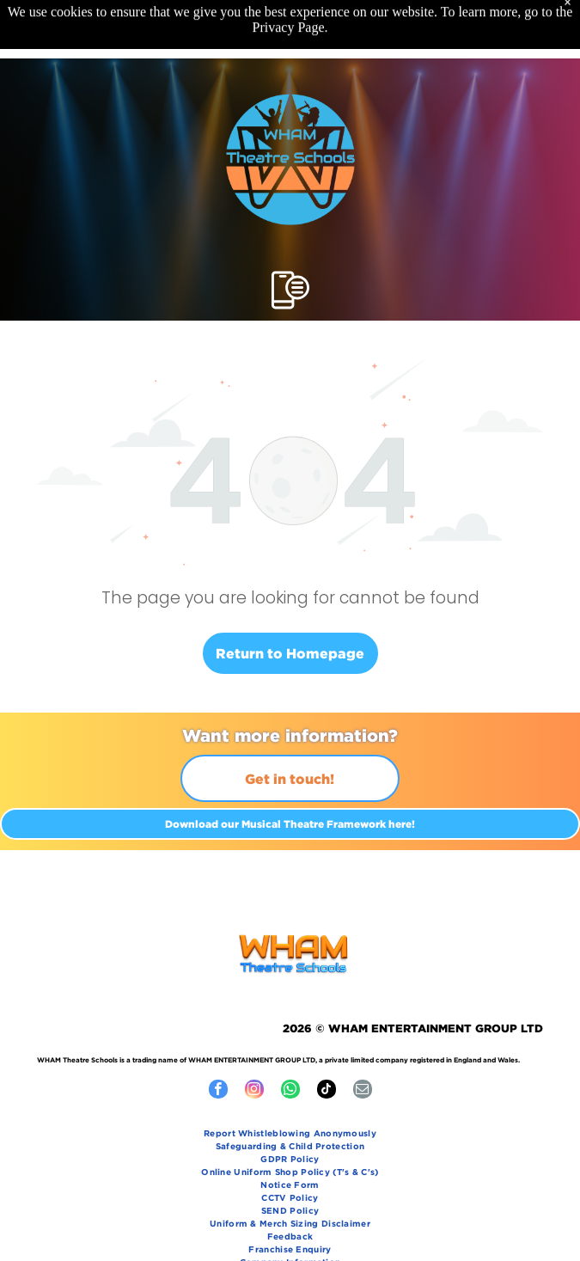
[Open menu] (290, 290)
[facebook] (218, 1091)
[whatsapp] (290, 1091)
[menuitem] (290, 1135)
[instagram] (254, 1091)
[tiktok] (326, 1091)
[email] (362, 1091)
